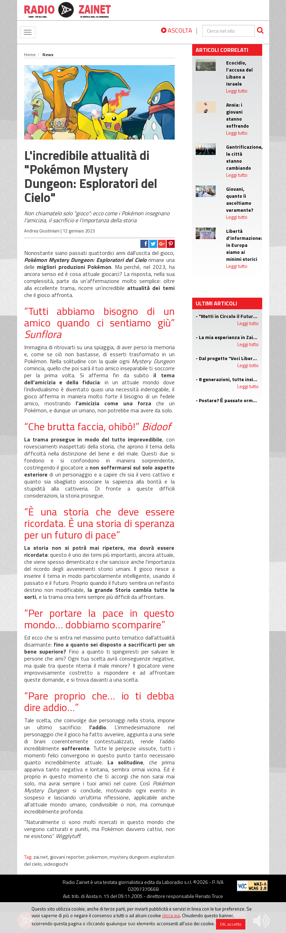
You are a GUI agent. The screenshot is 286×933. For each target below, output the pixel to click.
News (48, 54)
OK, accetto (231, 924)
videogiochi (56, 864)
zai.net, (41, 857)
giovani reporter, (68, 857)
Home (30, 54)
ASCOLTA (176, 30)
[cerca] (228, 31)
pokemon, (98, 857)
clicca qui (171, 915)
